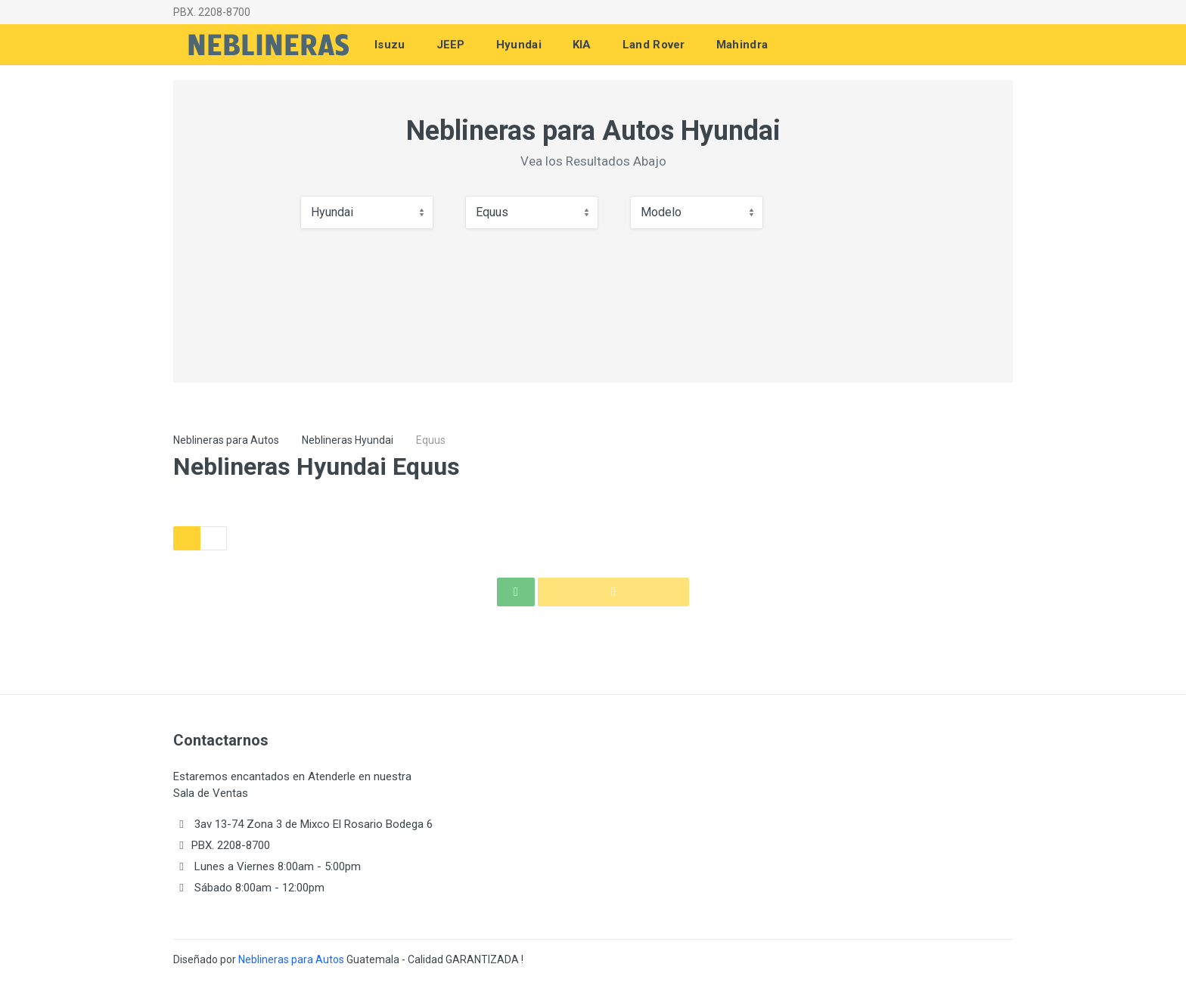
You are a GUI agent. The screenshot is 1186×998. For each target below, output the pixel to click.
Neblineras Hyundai (347, 440)
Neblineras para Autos (226, 440)
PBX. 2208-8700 (211, 12)
